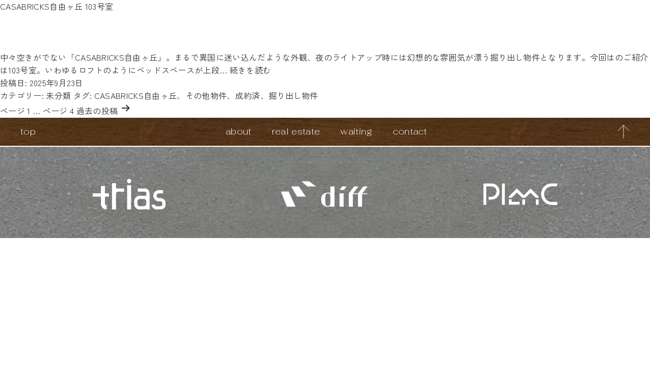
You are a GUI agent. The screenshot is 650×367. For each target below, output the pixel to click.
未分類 (58, 95)
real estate (296, 131)
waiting (356, 131)
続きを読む (251, 70)
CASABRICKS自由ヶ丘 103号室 (56, 6)
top (28, 131)
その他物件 (206, 95)
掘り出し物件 (293, 95)
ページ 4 (58, 110)
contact (410, 131)
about (239, 131)
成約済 (247, 95)
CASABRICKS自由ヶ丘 (135, 95)
